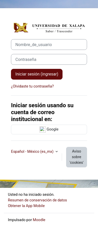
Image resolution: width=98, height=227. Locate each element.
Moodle (39, 220)
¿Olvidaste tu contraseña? (32, 86)
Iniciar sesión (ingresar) (36, 74)
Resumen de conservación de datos (37, 200)
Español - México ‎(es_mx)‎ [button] (32, 151)
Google (49, 129)
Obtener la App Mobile (26, 205)
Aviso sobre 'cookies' (76, 157)
